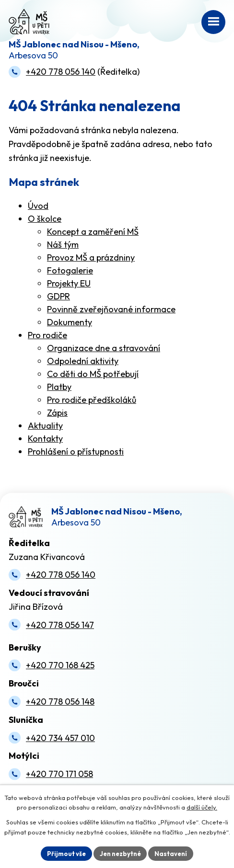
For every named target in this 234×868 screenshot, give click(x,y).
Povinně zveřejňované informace (111, 309)
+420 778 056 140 (60, 71)
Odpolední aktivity (82, 360)
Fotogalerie (70, 270)
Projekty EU (69, 283)
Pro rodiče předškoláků (91, 399)
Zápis (57, 412)
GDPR (58, 296)
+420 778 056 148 (60, 701)
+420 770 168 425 (60, 665)
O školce (44, 218)
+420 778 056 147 (60, 624)
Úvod (38, 205)
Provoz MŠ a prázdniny (91, 257)
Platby (59, 386)
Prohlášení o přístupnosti (76, 451)
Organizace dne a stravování (103, 348)
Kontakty (45, 438)
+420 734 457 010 (60, 737)
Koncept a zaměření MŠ (93, 231)
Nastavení (171, 853)
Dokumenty (69, 322)
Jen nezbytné (120, 853)
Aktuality (45, 425)
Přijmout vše (66, 853)
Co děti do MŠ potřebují (93, 373)
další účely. (202, 807)
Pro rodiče (47, 335)
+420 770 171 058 (59, 773)
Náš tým (63, 244)
